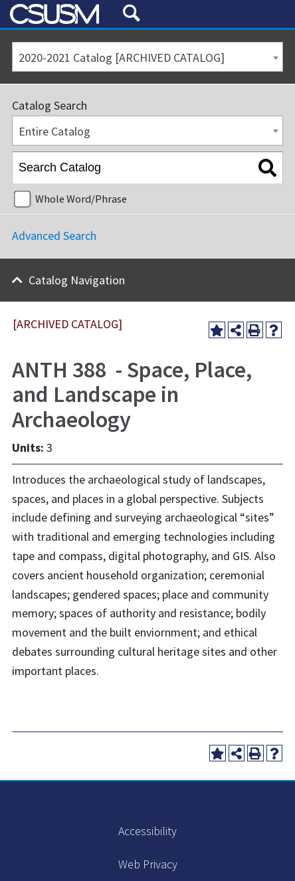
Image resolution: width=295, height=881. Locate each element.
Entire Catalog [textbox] (54, 131)
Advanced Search (54, 235)
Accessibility (147, 830)
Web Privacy (147, 864)
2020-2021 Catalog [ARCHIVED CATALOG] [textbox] (122, 57)
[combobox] (147, 57)
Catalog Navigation (77, 280)
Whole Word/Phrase (81, 198)
